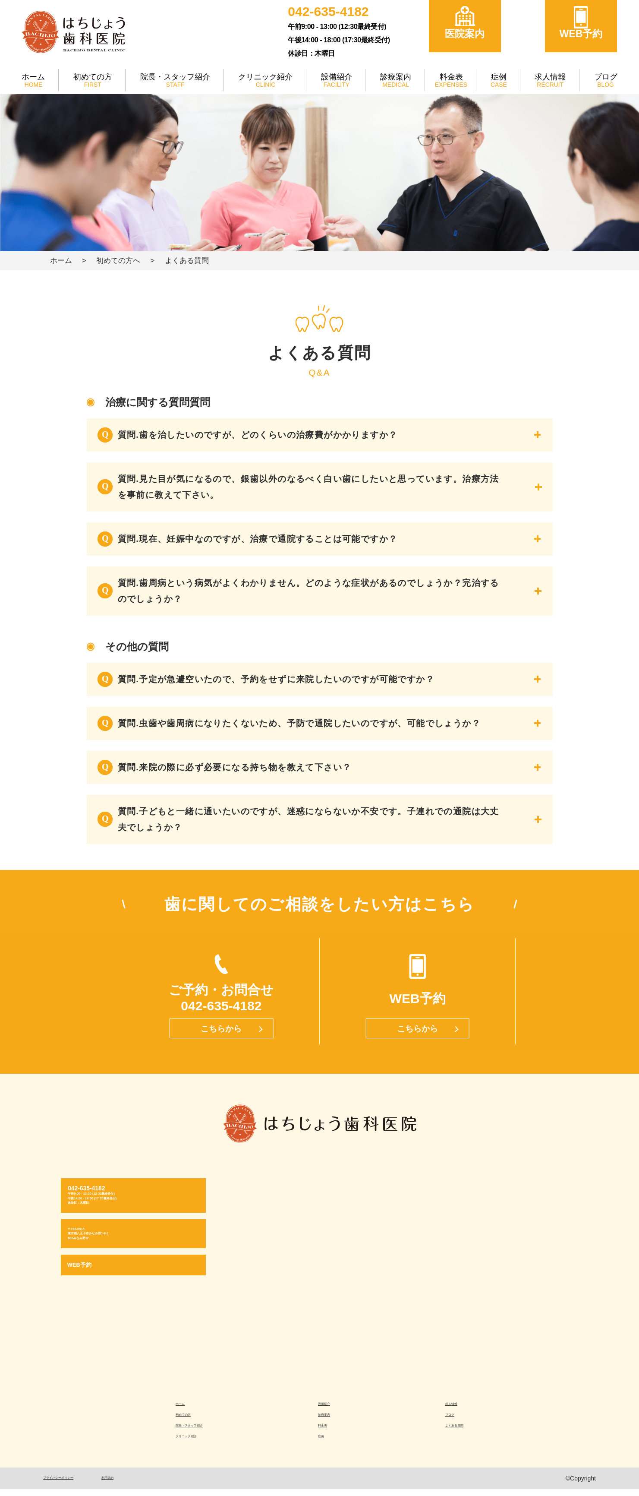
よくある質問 (459, 1429)
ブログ (605, 76)
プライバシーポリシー (73, 1485)
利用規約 (144, 1485)
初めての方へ (118, 260)
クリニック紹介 (268, 76)
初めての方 (92, 76)
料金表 (453, 76)
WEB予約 (581, 33)
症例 (499, 76)
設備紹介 (339, 76)
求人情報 (550, 76)
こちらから (221, 1028)
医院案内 (465, 33)
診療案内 (398, 76)
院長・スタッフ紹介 (176, 76)
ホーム (34, 76)
